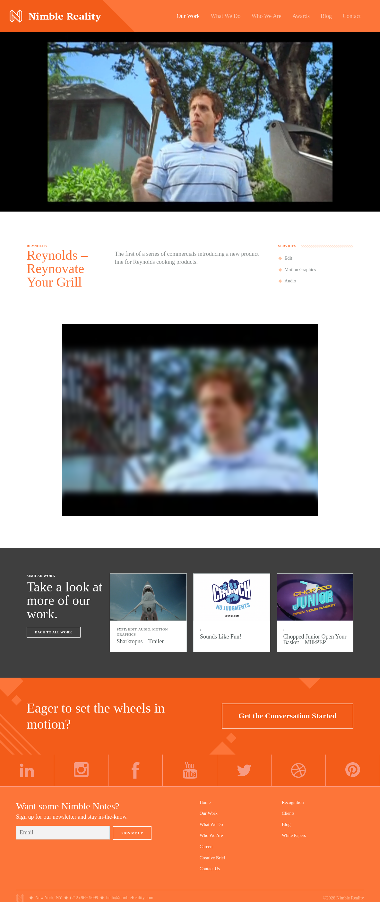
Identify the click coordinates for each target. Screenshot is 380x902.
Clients (288, 813)
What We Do (211, 824)
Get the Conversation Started (287, 716)
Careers (206, 846)
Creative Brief (212, 858)
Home (205, 802)
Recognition (293, 802)
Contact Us (210, 868)
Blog (286, 824)
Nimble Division (55, 16)
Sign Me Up (132, 833)
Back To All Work (53, 632)
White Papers (294, 835)
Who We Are (211, 835)
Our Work (209, 813)
